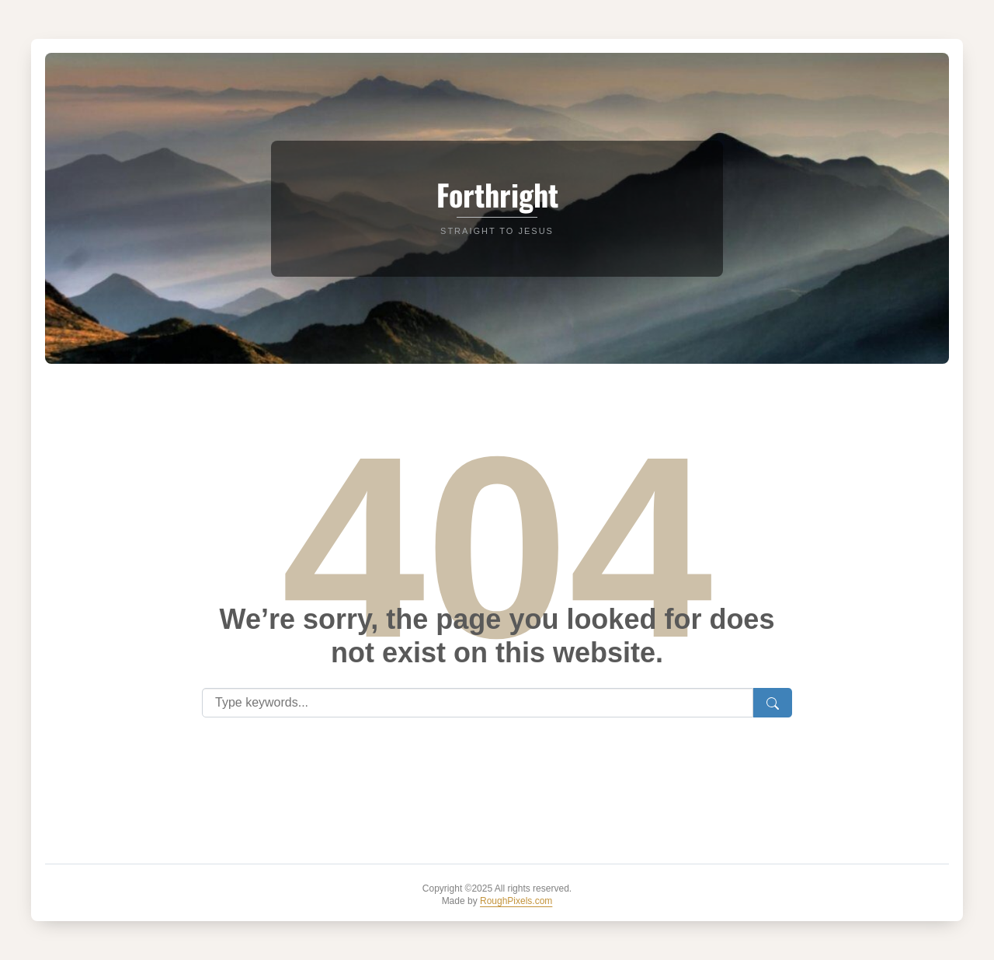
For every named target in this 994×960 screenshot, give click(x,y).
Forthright (497, 194)
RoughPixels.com (516, 900)
